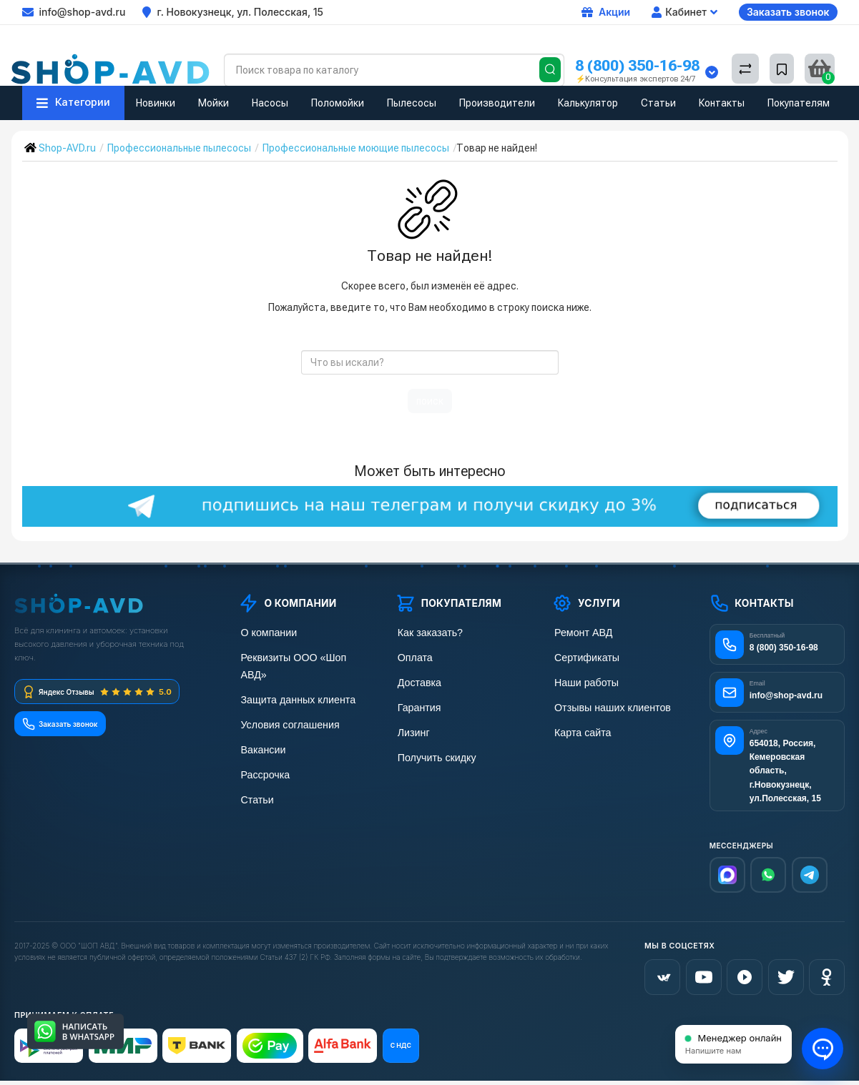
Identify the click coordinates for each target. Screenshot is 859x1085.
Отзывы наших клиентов (607, 705)
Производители (497, 103)
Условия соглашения (286, 705)
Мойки (213, 103)
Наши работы (582, 680)
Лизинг (411, 729)
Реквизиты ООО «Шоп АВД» (302, 656)
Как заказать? (426, 632)
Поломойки (337, 103)
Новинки (155, 103)
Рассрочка (262, 753)
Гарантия (416, 705)
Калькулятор (588, 103)
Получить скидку (433, 753)
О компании (265, 632)
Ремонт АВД (579, 632)
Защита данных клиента (293, 680)
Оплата (412, 656)
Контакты (722, 103)
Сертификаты (583, 656)
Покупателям (798, 103)
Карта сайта (579, 729)
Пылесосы (411, 103)
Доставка (416, 680)
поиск (429, 401)
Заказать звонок (788, 12)
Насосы (270, 103)
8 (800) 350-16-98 (637, 65)
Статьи (658, 103)
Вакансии (260, 729)
